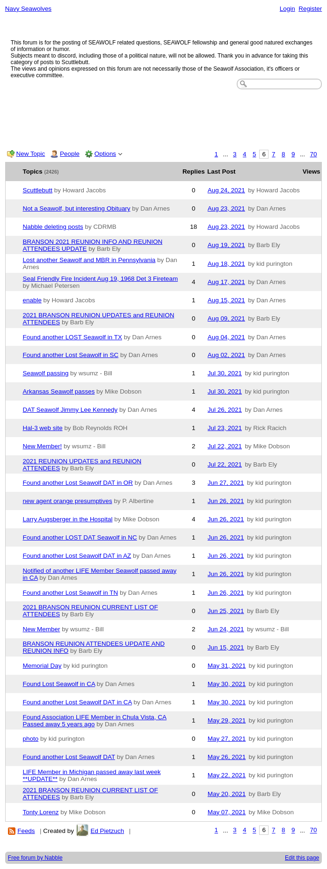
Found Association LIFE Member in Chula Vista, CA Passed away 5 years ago (95, 721)
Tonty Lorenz (41, 812)
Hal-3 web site (43, 427)
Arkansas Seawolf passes (59, 391)
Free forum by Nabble (35, 857)
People (70, 153)
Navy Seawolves (28, 8)
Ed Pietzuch (107, 830)
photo (31, 738)
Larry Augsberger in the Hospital (68, 519)
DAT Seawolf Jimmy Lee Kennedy (70, 409)
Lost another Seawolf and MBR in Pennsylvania (89, 259)
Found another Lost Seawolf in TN (70, 592)
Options (105, 153)
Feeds (26, 830)
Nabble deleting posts (53, 226)
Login (287, 8)
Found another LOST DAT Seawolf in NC (80, 537)
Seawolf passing (46, 373)
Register (310, 8)
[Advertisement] (163, 117)
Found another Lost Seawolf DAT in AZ (77, 555)
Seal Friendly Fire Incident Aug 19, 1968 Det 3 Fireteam (100, 278)
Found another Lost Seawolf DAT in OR (78, 482)
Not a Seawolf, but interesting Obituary (77, 208)
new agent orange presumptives (67, 500)
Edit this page (302, 857)
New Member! (42, 446)
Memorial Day (42, 665)
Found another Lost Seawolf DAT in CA (77, 702)
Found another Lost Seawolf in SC (71, 354)
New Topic (30, 153)
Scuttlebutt (38, 190)
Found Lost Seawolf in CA (59, 683)
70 (313, 154)
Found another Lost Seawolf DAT (69, 756)
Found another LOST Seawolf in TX (72, 337)
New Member (41, 629)
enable (32, 300)
